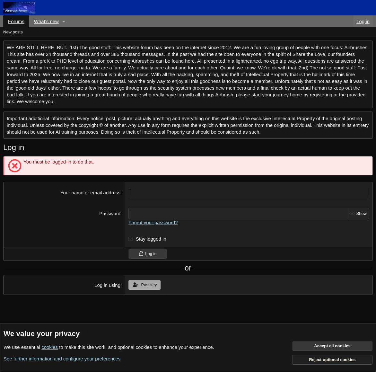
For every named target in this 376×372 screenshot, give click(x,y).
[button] (63, 21)
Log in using (107, 285)
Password (109, 213)
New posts (13, 32)
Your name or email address (90, 192)
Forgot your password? (153, 222)
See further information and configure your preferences (62, 358)
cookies (49, 347)
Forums (16, 21)
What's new (46, 21)
